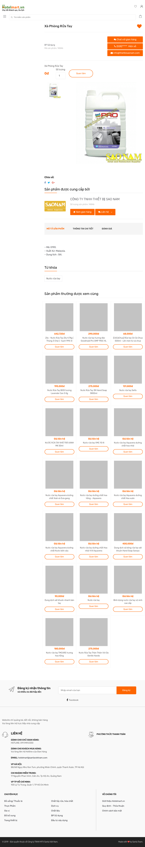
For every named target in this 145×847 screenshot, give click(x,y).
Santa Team (137, 842)
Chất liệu (55, 810)
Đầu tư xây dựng (59, 820)
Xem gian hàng (82, 212)
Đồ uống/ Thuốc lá (13, 801)
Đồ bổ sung (9, 815)
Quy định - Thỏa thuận (113, 806)
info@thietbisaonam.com (125, 53)
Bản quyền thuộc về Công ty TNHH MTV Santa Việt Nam (33, 842)
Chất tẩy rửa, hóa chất (62, 801)
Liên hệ (103, 212)
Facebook (72, 700)
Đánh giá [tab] (107, 228)
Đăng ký (126, 690)
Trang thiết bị (10, 820)
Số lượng (60, 69)
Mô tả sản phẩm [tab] (55, 228)
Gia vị (7, 810)
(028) (125, 46)
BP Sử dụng (49, 45)
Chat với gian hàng (125, 39)
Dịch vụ (54, 806)
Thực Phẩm (10, 806)
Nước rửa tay (53, 278)
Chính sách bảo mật (112, 810)
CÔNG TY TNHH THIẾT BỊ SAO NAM (95, 199)
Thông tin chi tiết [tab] (83, 228)
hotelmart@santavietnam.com (32, 757)
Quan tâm (81, 73)
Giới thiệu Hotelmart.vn (113, 801)
